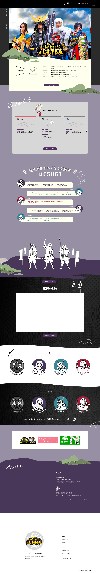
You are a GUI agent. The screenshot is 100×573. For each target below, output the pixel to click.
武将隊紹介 (64, 543)
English (74, 4)
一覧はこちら (51, 85)
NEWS (63, 538)
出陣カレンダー (65, 540)
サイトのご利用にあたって (67, 554)
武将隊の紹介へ (49, 282)
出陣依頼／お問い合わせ (84, 4)
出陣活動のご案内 (65, 551)
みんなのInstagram (66, 548)
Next (86, 131)
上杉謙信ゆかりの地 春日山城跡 (68, 546)
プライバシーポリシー (66, 557)
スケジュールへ (50, 149)
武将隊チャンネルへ (50, 336)
